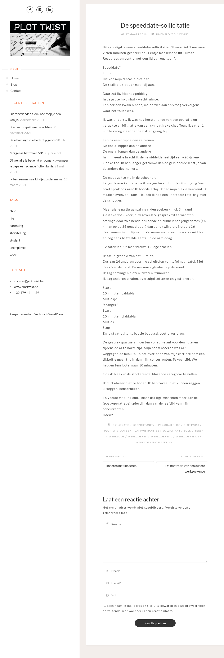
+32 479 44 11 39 (26, 292)
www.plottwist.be (26, 287)
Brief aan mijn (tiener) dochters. (31, 127)
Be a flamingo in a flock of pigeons (33, 140)
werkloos (117, 436)
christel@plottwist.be (29, 281)
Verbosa (39, 314)
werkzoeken (137, 436)
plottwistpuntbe (146, 430)
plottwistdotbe (116, 430)
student (15, 240)
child (13, 211)
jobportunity (144, 425)
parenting (16, 225)
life (12, 218)
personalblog (169, 425)
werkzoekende (187, 436)
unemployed (18, 247)
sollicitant (171, 430)
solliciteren (194, 430)
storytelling (18, 233)
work (13, 255)
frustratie (121, 425)
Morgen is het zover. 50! (26, 153)
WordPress (55, 314)
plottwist (191, 425)
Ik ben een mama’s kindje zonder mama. (36, 179)
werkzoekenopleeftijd (154, 442)
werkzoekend (162, 436)
